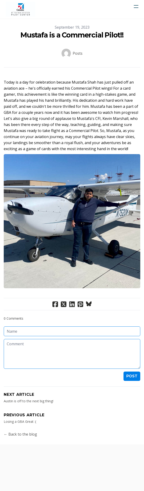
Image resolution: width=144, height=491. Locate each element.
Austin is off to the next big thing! (28, 401)
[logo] (20, 9)
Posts (77, 53)
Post (131, 376)
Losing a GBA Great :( (20, 421)
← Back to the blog (20, 434)
